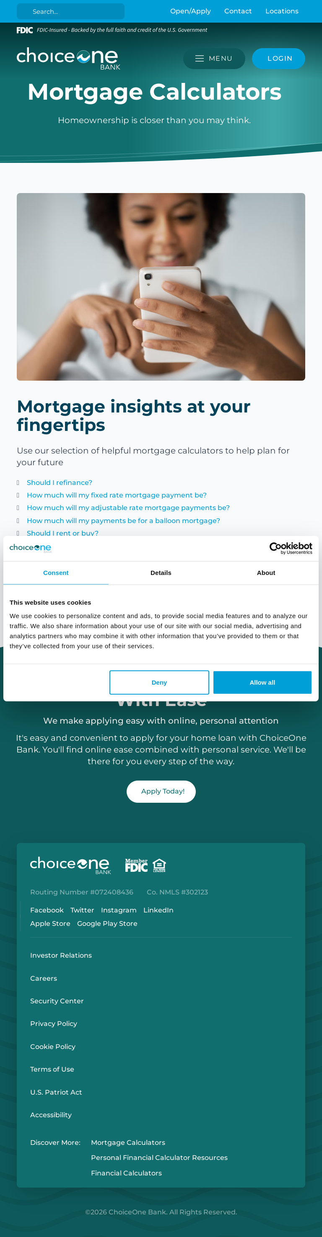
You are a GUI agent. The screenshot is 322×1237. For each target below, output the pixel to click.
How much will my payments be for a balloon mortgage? (123, 521)
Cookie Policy (52, 1047)
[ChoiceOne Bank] (69, 59)
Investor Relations (61, 955)
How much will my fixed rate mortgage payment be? (117, 495)
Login (6, 1230)
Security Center (57, 1001)
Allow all (262, 682)
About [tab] (266, 572)
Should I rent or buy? (63, 533)
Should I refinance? (59, 483)
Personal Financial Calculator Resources (159, 1158)
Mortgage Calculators (128, 1143)
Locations (282, 11)
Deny (159, 682)
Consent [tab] (56, 572)
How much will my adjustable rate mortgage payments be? (128, 508)
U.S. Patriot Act (56, 1092)
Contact (238, 11)
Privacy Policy (53, 1024)
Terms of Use (52, 1069)
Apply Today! (162, 791)
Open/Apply (190, 11)
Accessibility (51, 1115)
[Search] (72, 11)
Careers (43, 978)
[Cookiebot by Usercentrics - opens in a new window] (275, 548)
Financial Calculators (126, 1173)
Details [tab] (161, 572)
